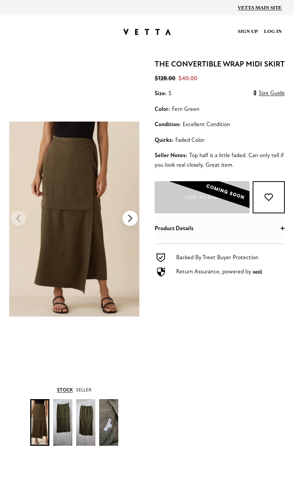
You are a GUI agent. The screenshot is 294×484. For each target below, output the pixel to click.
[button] (220, 228)
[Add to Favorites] (269, 197)
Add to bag (208, 197)
